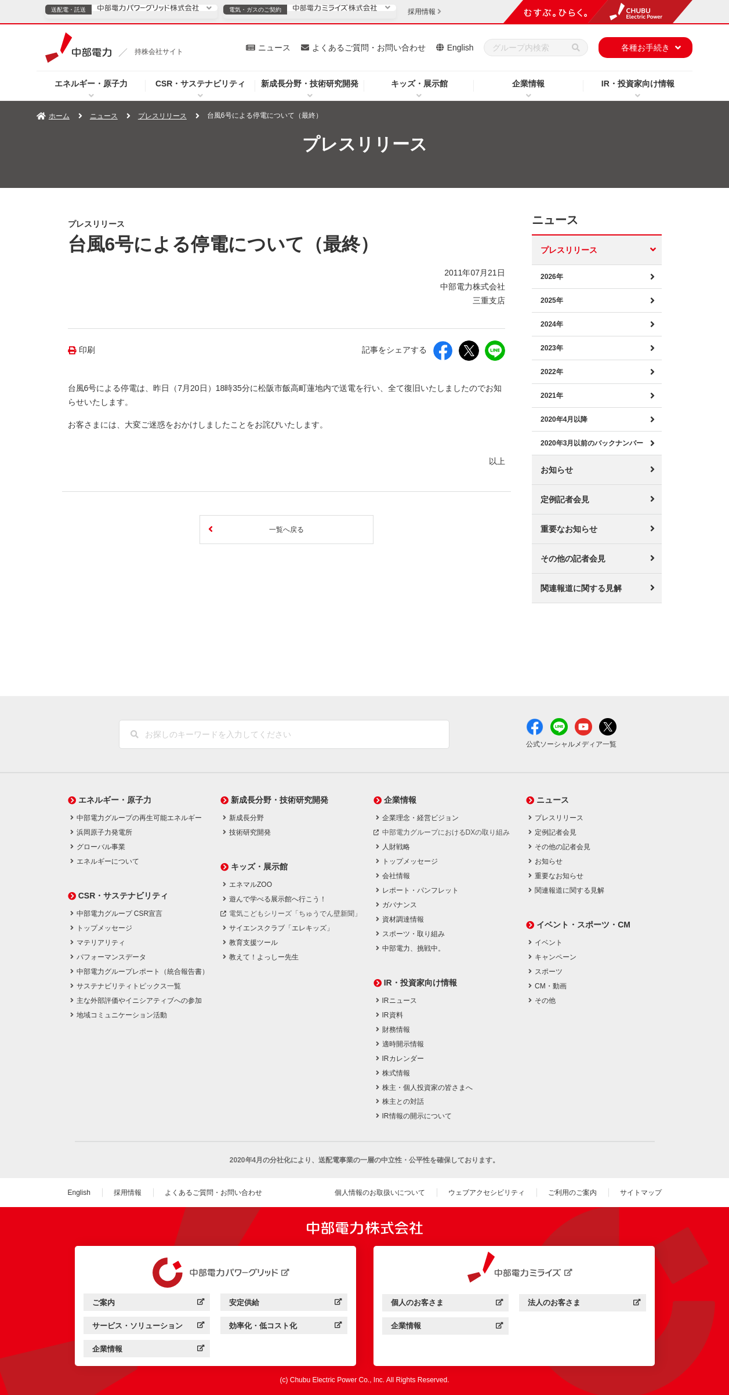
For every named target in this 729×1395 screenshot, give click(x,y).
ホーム (59, 116)
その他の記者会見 (573, 558)
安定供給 (285, 1304)
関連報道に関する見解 (581, 588)
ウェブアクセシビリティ (486, 1193)
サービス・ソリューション (148, 1327)
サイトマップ (641, 1193)
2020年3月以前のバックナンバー (592, 443)
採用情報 (128, 1193)
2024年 (552, 324)
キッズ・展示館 (419, 83)
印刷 (87, 350)
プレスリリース (162, 116)
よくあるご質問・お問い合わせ (369, 47)
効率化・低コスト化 (285, 1327)
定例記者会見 (565, 499)
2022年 (552, 372)
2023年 (552, 348)
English (460, 47)
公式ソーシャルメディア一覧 (571, 744)
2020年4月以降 (564, 419)
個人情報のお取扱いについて (380, 1193)
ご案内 (148, 1304)
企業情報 (528, 83)
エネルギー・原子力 (91, 83)
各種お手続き (645, 47)
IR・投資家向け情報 (637, 83)
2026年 (552, 277)
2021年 (552, 396)
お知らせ (557, 469)
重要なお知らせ (569, 529)
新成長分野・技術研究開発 (309, 83)
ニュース (274, 47)
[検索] (576, 48)
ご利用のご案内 (572, 1193)
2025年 (552, 300)
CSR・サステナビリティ (200, 83)
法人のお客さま (583, 1304)
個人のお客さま (446, 1304)
